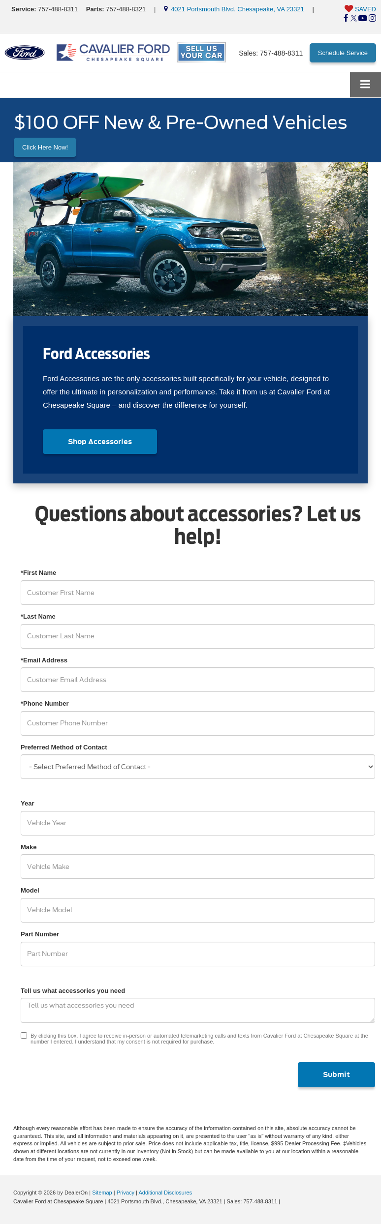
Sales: (271, 53)
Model (30, 890)
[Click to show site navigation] (365, 84)
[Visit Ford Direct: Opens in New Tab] (284, 1201)
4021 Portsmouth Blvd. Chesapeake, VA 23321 (234, 9)
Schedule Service (343, 53)
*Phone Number (45, 703)
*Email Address (44, 660)
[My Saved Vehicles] (360, 9)
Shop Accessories (100, 442)
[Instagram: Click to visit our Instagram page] (372, 18)
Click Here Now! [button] (45, 147)
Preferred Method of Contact (64, 747)
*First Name (38, 572)
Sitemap (102, 1192)
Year (27, 803)
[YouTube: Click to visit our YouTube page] (362, 18)
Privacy (125, 1192)
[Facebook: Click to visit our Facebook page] (346, 18)
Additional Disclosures (165, 1192)
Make (29, 847)
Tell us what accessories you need (73, 990)
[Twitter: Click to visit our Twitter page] (353, 18)
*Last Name (38, 616)
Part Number (40, 934)
